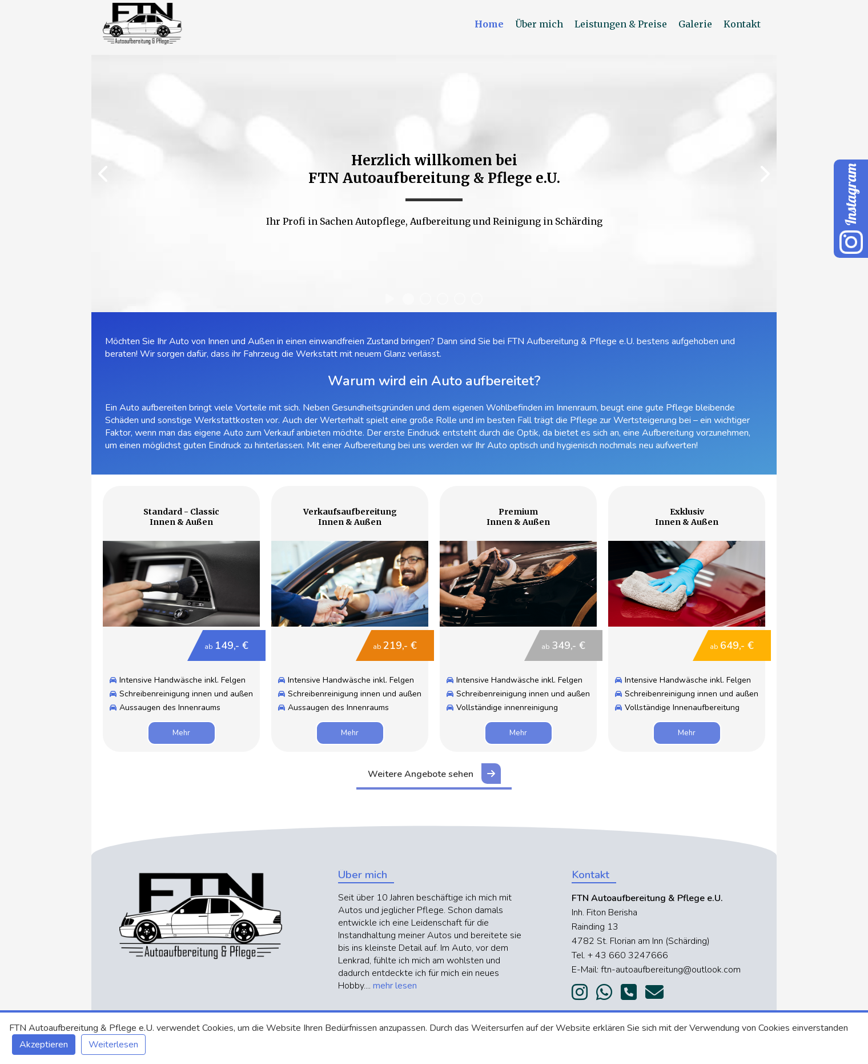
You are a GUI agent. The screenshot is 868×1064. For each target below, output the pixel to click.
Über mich (540, 24)
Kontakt (742, 24)
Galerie (696, 24)
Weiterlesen (113, 1044)
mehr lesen (395, 985)
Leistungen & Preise (621, 24)
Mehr (181, 733)
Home (490, 24)
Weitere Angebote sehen (434, 773)
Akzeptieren (43, 1044)
